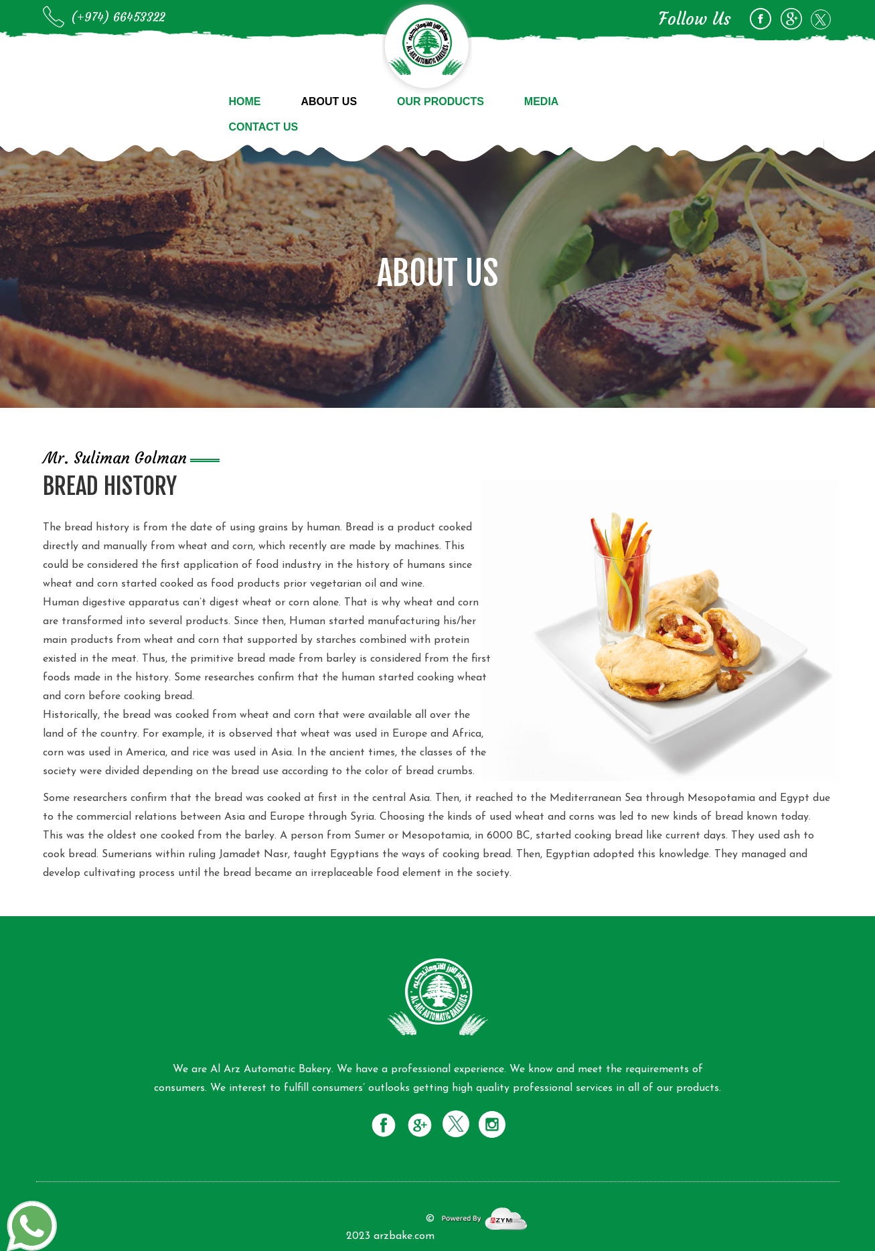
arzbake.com (404, 1236)
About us (329, 101)
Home (245, 101)
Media (541, 101)
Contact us (264, 127)
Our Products (440, 101)
